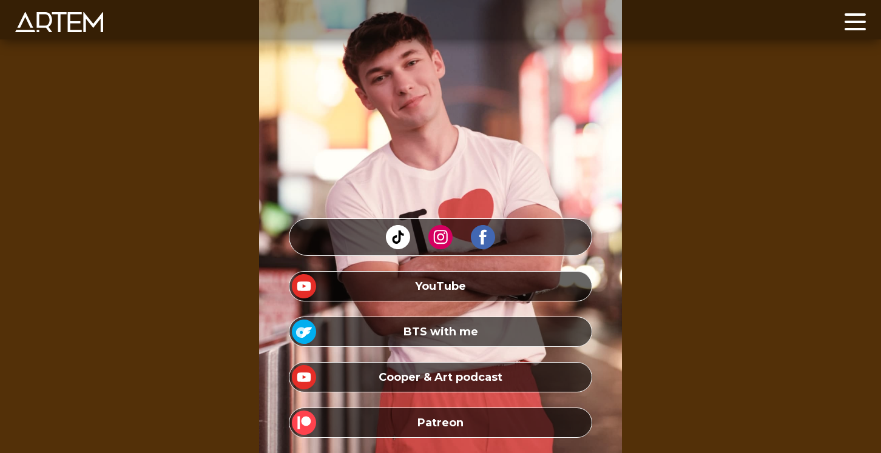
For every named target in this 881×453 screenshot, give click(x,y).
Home (30, 17)
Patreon (440, 422)
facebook (483, 230)
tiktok (398, 230)
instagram (440, 230)
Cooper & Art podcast (440, 377)
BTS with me (440, 331)
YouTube (440, 286)
